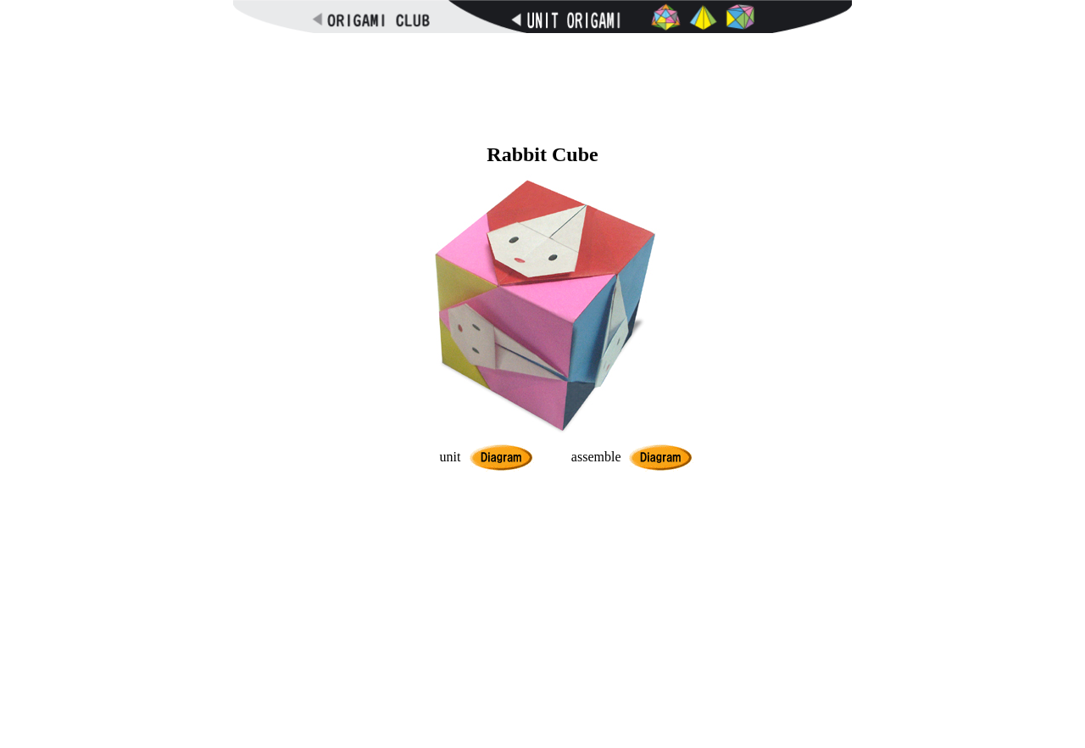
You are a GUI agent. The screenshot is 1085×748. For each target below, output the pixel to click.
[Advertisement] (542, 85)
